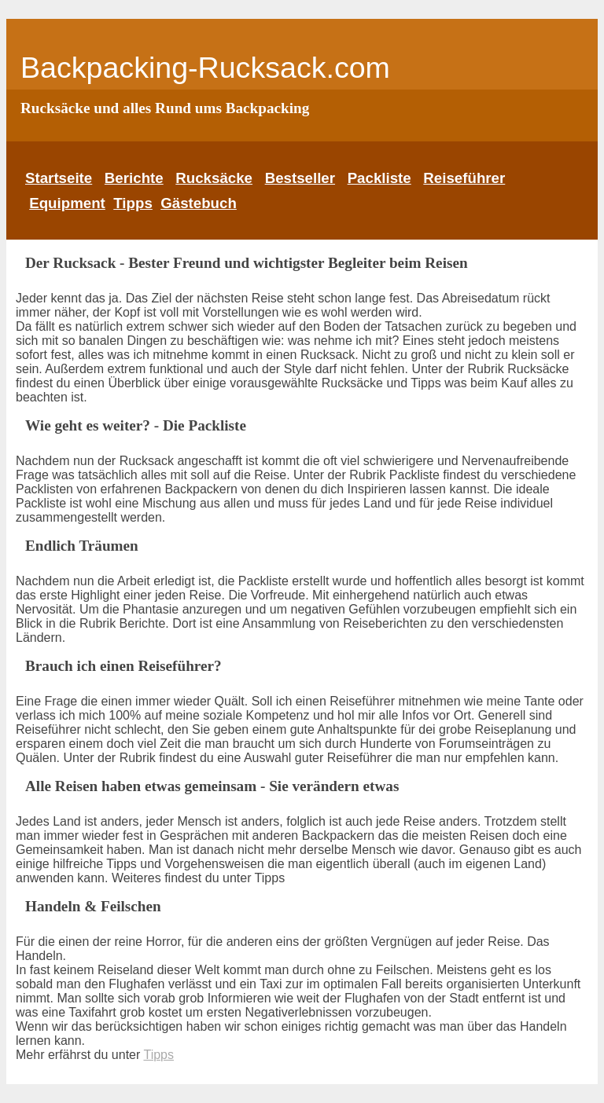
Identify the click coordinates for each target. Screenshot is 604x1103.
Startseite (58, 178)
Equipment (67, 203)
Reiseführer (464, 178)
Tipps (133, 203)
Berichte (134, 178)
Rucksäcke (213, 178)
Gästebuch (198, 203)
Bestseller (300, 178)
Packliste (379, 178)
